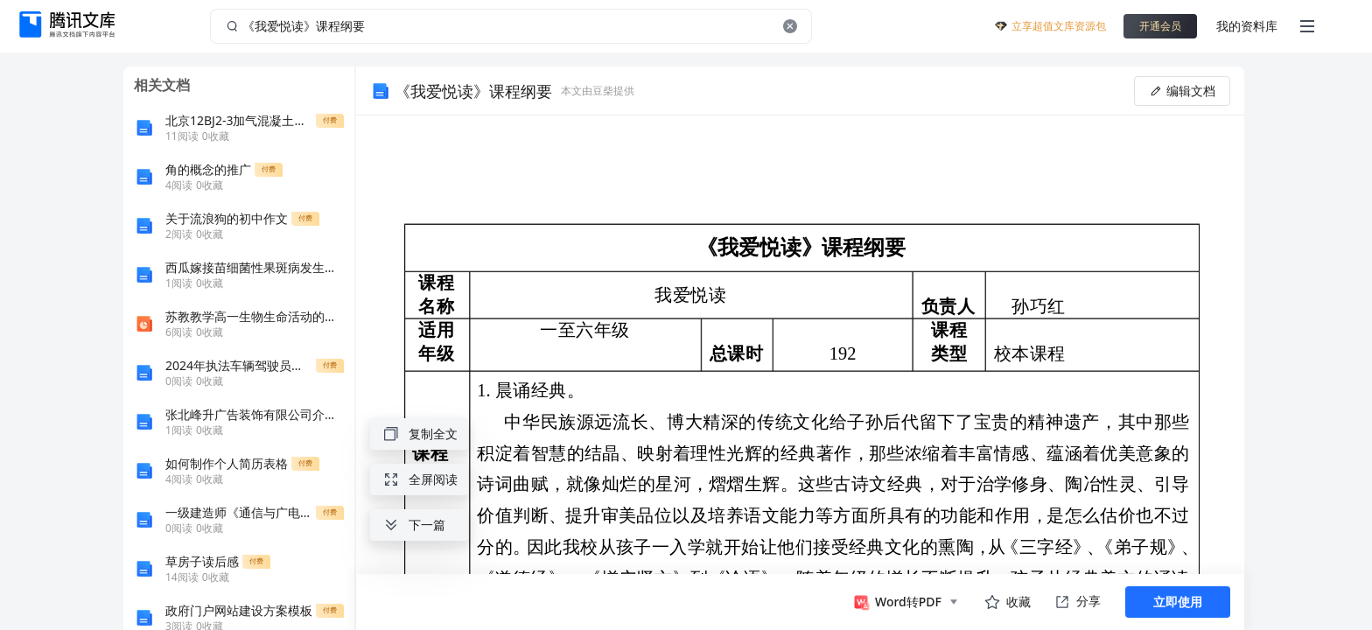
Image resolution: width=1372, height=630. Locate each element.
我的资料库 (1247, 26)
